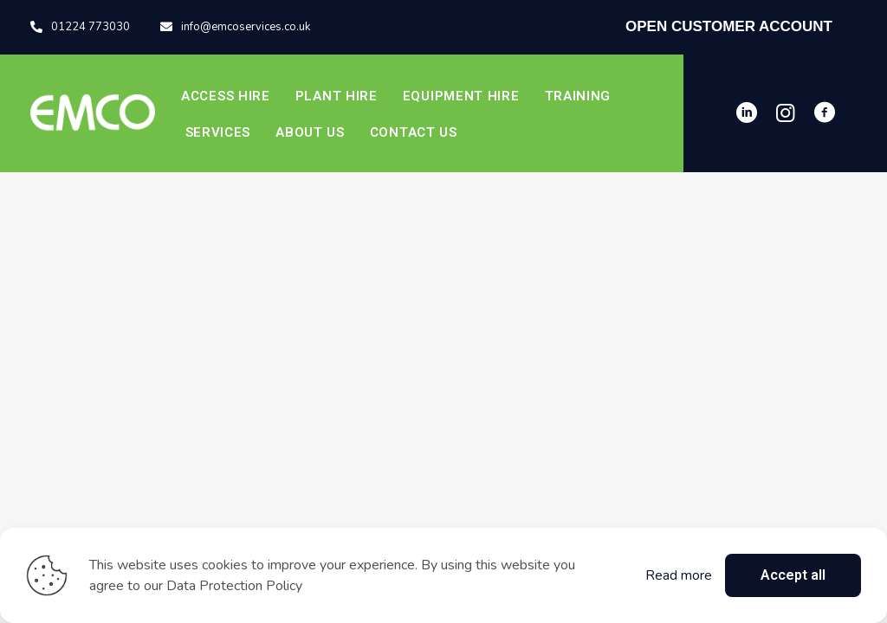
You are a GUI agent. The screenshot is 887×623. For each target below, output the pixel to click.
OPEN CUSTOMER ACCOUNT (728, 26)
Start (444, 402)
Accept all (793, 575)
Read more (678, 575)
